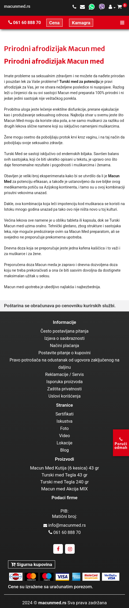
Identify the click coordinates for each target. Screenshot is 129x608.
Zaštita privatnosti (64, 388)
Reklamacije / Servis (64, 374)
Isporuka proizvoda (64, 381)
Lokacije (64, 442)
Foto (64, 428)
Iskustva (64, 421)
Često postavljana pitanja (64, 331)
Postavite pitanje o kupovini (65, 352)
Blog (64, 450)
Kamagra (81, 22)
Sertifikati (64, 414)
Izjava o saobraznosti (64, 338)
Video (64, 435)
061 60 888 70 (24, 22)
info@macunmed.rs (64, 525)
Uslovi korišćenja (64, 396)
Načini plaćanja (64, 345)
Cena (54, 22)
